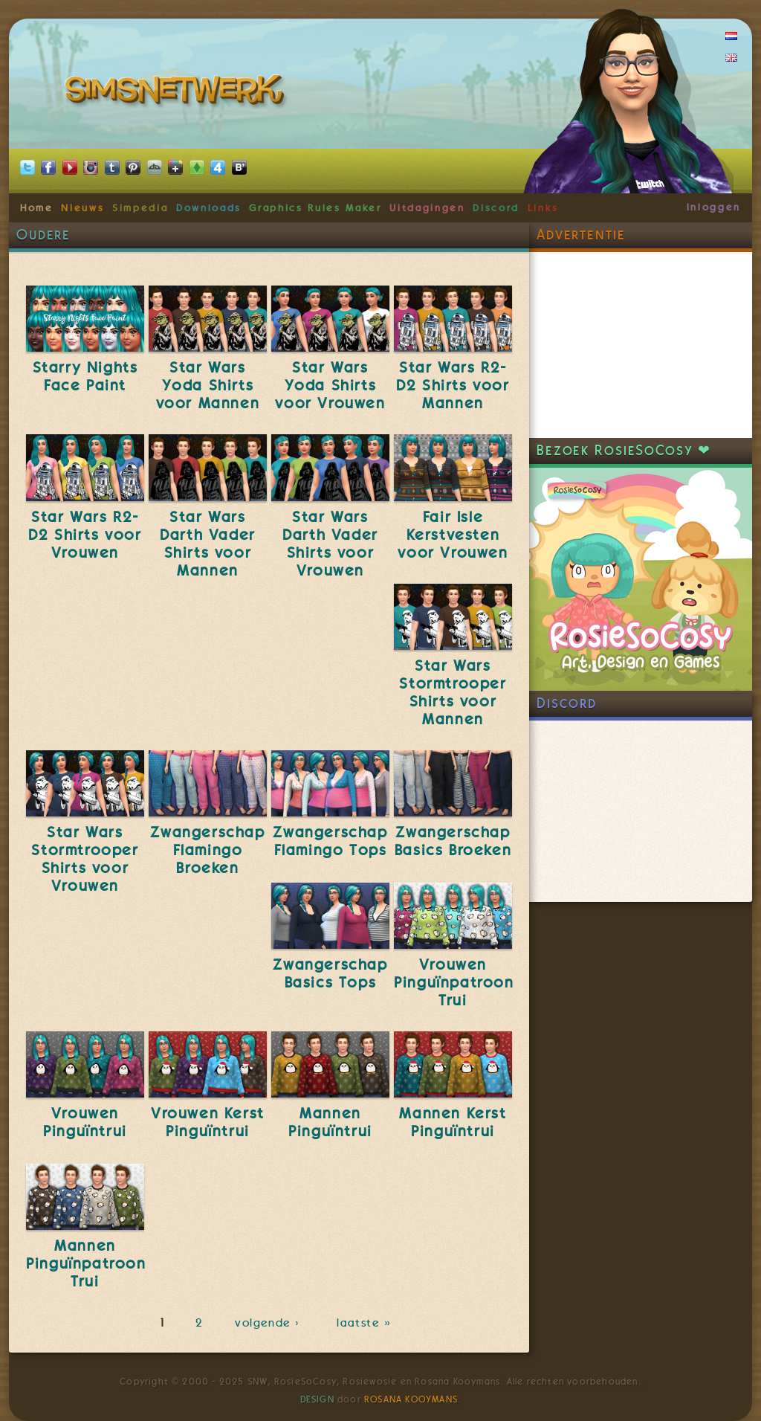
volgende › (270, 1323)
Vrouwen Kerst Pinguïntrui (208, 1122)
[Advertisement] (640, 345)
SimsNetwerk (177, 93)
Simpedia (140, 207)
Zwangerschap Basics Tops (330, 973)
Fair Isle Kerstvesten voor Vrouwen (453, 534)
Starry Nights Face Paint (85, 376)
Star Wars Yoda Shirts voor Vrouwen (330, 385)
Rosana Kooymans (411, 1399)
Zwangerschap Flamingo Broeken (207, 850)
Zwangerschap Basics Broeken (453, 841)
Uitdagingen (426, 207)
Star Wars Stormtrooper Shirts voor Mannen (452, 692)
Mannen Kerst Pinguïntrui (452, 1122)
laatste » (365, 1323)
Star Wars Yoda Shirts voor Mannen (208, 385)
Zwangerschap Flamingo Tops (330, 841)
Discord (496, 207)
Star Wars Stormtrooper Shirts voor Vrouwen (84, 859)
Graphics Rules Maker (315, 207)
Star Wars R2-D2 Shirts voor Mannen (452, 385)
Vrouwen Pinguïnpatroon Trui (454, 982)
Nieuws (82, 207)
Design (317, 1399)
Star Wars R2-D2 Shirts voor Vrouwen (84, 534)
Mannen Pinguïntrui (330, 1122)
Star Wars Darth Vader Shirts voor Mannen (208, 543)
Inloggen (714, 207)
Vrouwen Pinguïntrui (85, 1122)
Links (543, 207)
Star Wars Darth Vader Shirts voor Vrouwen (330, 543)
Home (37, 207)
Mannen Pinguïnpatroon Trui (86, 1263)
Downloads (209, 207)
